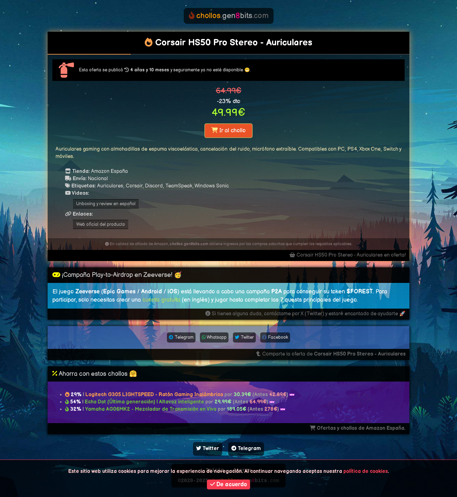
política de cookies (365, 471)
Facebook (275, 337)
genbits (228, 15)
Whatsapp (214, 337)
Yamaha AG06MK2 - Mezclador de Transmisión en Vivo (151, 409)
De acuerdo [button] (228, 484)
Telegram (181, 337)
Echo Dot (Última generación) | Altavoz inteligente (144, 402)
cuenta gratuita (161, 300)
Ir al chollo (228, 130)
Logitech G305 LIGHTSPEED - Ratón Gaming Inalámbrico (154, 395)
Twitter (244, 337)
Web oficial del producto (100, 224)
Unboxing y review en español (106, 203)
